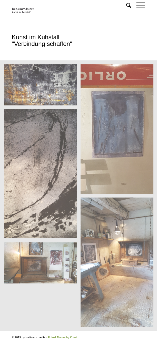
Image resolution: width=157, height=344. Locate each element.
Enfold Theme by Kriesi (62, 337)
